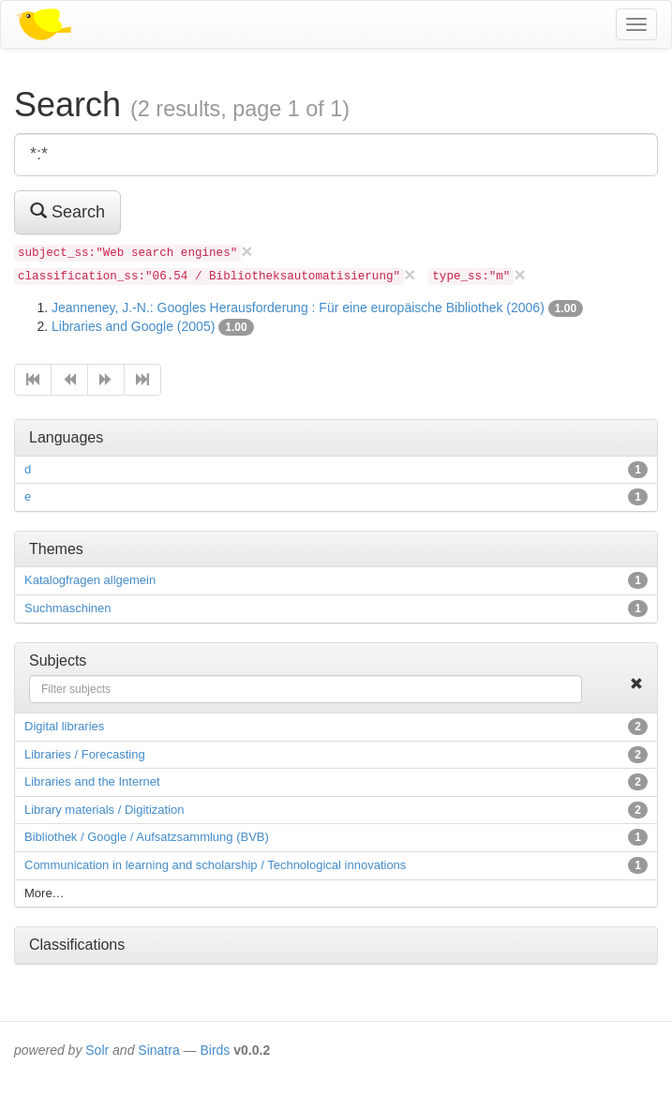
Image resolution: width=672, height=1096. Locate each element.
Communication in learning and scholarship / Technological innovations (215, 865)
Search (67, 211)
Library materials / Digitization (104, 810)
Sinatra (158, 1050)
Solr (97, 1050)
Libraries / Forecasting (84, 754)
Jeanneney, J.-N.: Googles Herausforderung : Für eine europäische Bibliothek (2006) (298, 307)
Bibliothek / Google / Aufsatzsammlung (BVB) (146, 837)
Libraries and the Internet (92, 781)
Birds (215, 1050)
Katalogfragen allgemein (90, 580)
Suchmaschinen (68, 608)
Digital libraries (64, 726)
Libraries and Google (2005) (133, 326)
